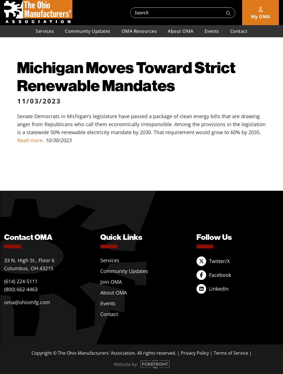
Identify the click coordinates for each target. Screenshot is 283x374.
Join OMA (111, 281)
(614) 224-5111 (21, 281)
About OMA (180, 31)
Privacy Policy (195, 353)
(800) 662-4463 (21, 289)
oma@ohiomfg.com (27, 302)
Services (45, 31)
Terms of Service (231, 353)
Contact (239, 31)
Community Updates (88, 31)
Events (212, 31)
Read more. (31, 140)
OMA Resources (139, 31)
